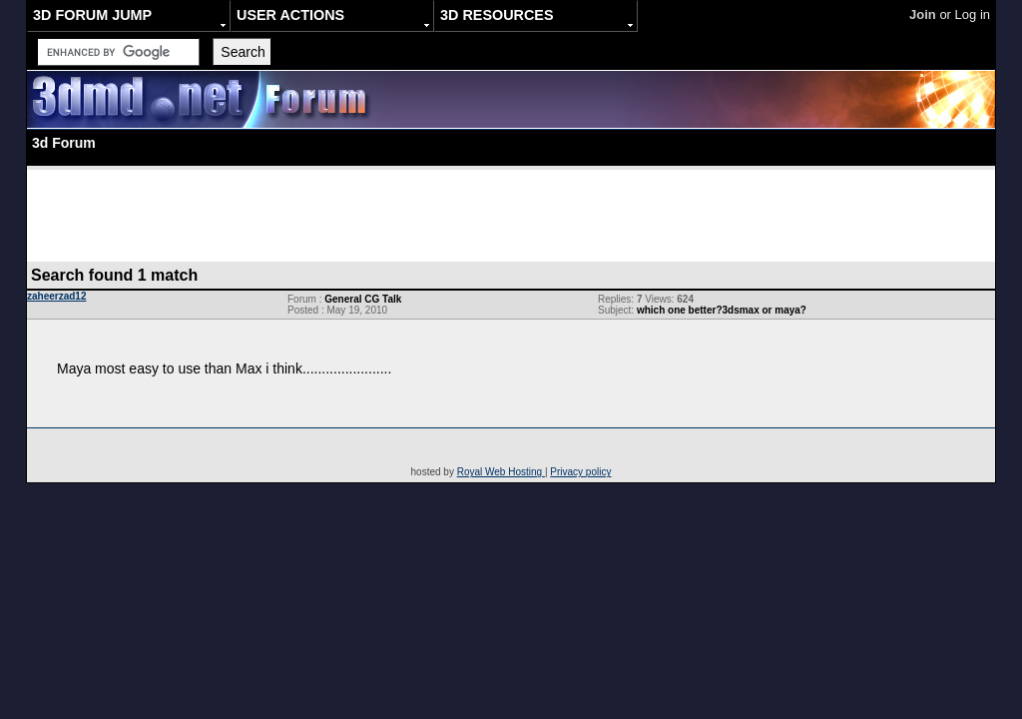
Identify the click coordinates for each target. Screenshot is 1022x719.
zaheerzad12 (56, 296)
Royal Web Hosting (501, 471)
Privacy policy (580, 471)
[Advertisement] (511, 215)
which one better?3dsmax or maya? (721, 310)
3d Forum (64, 143)
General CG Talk (362, 299)
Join (922, 14)
